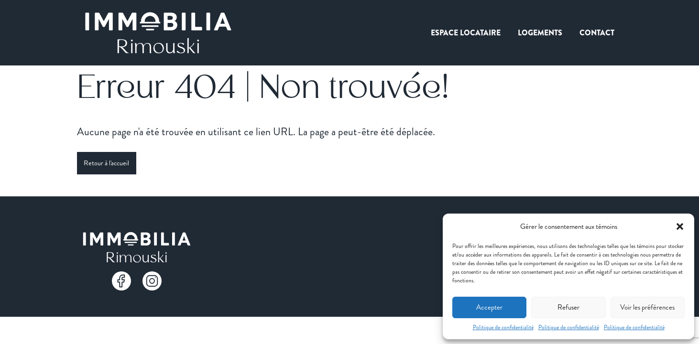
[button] (680, 226)
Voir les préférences (647, 307)
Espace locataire (466, 32)
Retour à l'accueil (106, 163)
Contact (596, 32)
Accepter (489, 307)
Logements (540, 32)
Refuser (568, 307)
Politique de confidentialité (503, 327)
